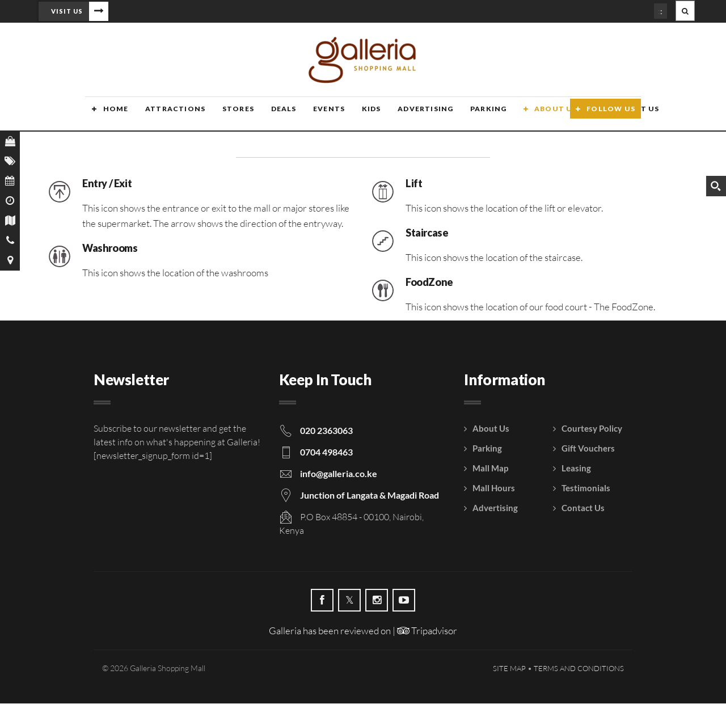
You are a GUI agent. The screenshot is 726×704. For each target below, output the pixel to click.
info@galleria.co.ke (338, 474)
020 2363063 (326, 430)
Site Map (509, 668)
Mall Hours (493, 488)
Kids (360, 115)
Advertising (413, 115)
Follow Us (610, 115)
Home (108, 115)
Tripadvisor (427, 631)
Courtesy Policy (592, 429)
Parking (475, 115)
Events (318, 115)
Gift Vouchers (588, 449)
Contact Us (583, 508)
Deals (273, 115)
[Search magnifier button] (716, 186)
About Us (541, 115)
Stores (229, 115)
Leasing (576, 468)
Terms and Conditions (579, 668)
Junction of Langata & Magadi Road (369, 495)
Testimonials (586, 488)
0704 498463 (326, 452)
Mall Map (490, 468)
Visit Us (67, 11)
